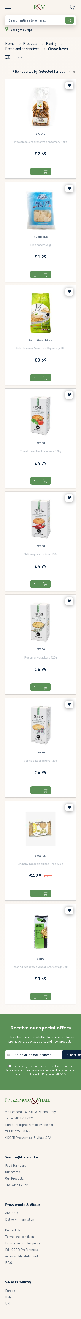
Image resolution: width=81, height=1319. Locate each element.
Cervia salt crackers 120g (40, 760)
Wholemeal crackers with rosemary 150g (40, 141)
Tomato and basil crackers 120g (40, 451)
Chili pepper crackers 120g (40, 554)
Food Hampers (15, 1165)
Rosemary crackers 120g (40, 657)
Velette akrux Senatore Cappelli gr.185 (40, 348)
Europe (10, 1290)
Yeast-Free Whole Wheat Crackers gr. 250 (41, 967)
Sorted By (30, 71)
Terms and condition (19, 1236)
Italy (8, 1297)
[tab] (13, 57)
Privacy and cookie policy (22, 1243)
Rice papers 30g (40, 245)
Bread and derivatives (22, 48)
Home (10, 43)
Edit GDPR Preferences (21, 1249)
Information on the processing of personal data (34, 1070)
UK (7, 1303)
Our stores (12, 1172)
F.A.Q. (9, 1262)
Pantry (51, 43)
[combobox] (40, 20)
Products (30, 43)
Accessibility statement (21, 1256)
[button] (69, 85)
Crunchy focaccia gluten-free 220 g (40, 863)
